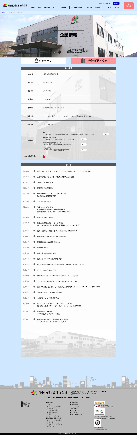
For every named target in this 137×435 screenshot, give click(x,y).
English (116, 3)
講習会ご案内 (51, 426)
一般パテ (50, 404)
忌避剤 (49, 414)
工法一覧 (50, 422)
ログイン (129, 5)
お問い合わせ (104, 3)
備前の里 (116, 7)
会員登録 (89, 7)
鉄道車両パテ (51, 408)
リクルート (108, 7)
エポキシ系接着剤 (53, 410)
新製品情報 (47, 7)
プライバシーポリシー (78, 414)
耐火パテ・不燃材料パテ (55, 406)
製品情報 (64, 7)
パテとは (55, 7)
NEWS (24, 402)
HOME (3, 12)
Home (33, 7)
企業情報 (98, 7)
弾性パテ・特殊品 (53, 416)
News (39, 7)
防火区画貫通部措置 (77, 7)
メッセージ (75, 406)
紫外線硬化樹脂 (52, 412)
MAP (105, 134)
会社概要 (74, 408)
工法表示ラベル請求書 (54, 424)
